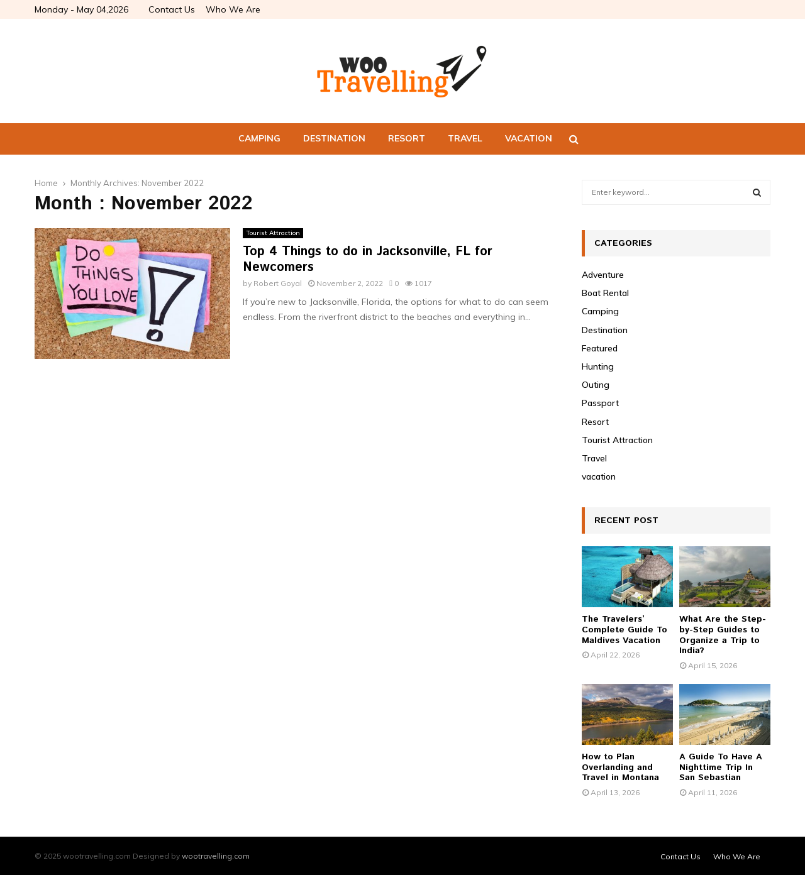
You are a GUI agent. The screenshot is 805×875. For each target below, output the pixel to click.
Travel (465, 138)
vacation (528, 138)
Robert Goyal (277, 283)
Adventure (603, 274)
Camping (259, 138)
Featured (600, 348)
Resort (406, 138)
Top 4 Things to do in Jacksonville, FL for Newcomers (367, 260)
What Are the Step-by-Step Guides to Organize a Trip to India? (722, 635)
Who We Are (233, 9)
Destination (334, 138)
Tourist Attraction (273, 233)
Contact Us (171, 9)
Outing (595, 384)
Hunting (598, 366)
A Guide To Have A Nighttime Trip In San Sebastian (720, 767)
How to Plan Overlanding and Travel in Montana (620, 767)
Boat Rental (605, 293)
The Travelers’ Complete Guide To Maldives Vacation (624, 630)
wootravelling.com (216, 856)
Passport (600, 403)
